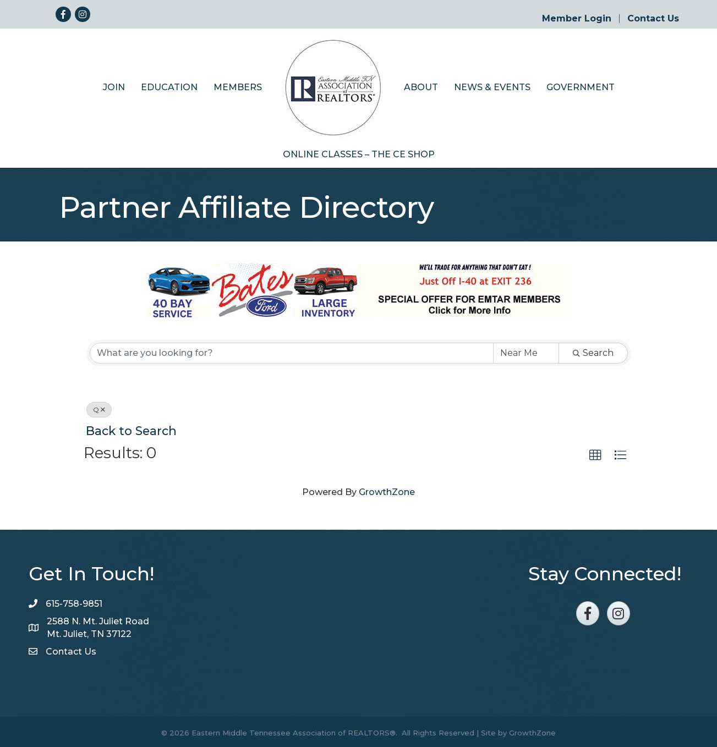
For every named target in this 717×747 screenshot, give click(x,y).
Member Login (576, 18)
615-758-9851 (74, 601)
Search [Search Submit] (593, 350)
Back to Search (131, 428)
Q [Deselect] (99, 407)
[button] (595, 453)
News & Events (492, 85)
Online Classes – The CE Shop (359, 152)
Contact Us (653, 18)
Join (114, 85)
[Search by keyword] (292, 350)
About (421, 85)
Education (169, 85)
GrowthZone (387, 490)
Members (238, 85)
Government (580, 85)
